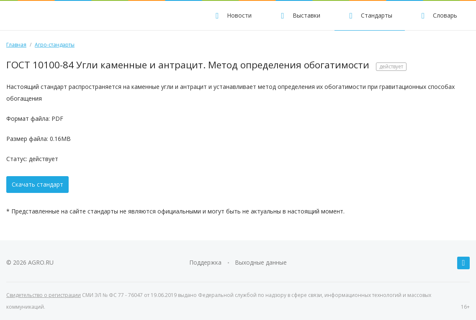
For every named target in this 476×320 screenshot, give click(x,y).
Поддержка (205, 262)
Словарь (438, 15)
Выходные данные (261, 262)
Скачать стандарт (37, 184)
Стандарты (369, 15)
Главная (16, 44)
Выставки (299, 15)
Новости (232, 15)
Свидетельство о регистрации (43, 295)
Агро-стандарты (55, 44)
